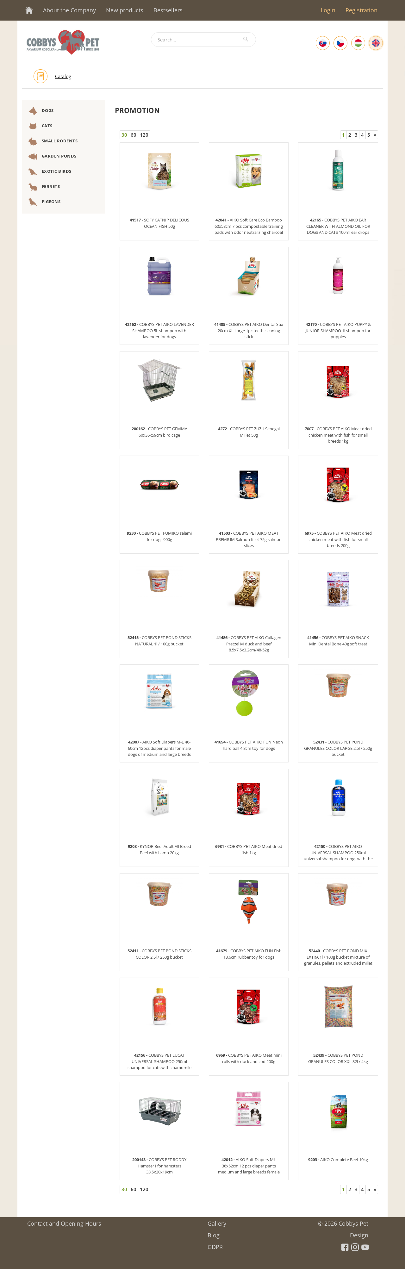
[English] (376, 43)
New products (124, 10)
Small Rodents (53, 141)
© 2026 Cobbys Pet (343, 1221)
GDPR (215, 1245)
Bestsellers (168, 10)
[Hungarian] (358, 43)
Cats (40, 126)
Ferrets (44, 187)
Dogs (41, 111)
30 (124, 135)
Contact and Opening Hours (64, 1221)
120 (144, 135)
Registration (361, 10)
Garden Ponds (52, 156)
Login (328, 10)
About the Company (69, 10)
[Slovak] (323, 43)
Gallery (217, 1221)
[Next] (375, 135)
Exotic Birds (50, 171)
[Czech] (340, 43)
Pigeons (44, 202)
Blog (214, 1233)
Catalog (63, 76)
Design (359, 1233)
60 (133, 135)
